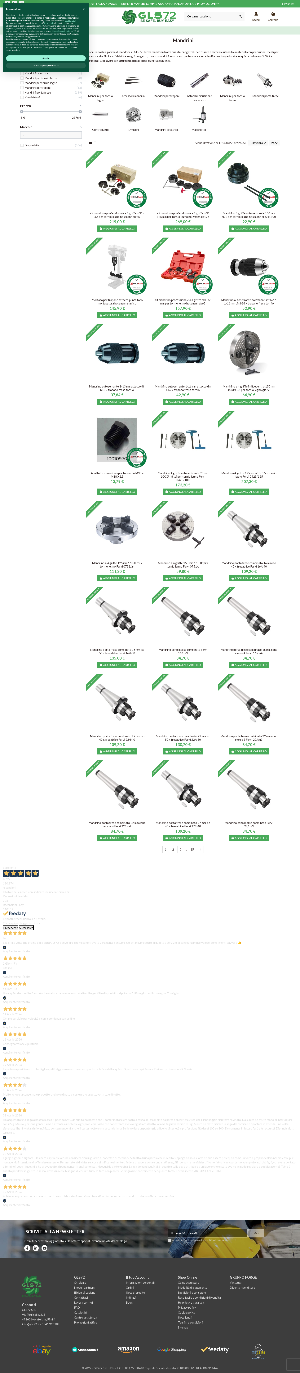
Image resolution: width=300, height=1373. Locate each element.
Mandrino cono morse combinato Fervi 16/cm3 (183, 651)
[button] (84, 1307)
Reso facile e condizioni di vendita (199, 1297)
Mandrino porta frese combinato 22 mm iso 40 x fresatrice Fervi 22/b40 (117, 737)
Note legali (185, 1317)
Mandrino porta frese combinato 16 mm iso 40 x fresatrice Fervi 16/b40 (249, 564)
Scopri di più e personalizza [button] (46, 1363)
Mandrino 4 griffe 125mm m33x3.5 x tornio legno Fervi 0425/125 (248, 474)
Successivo (26, 928)
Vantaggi (235, 1282)
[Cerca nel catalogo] (240, 16)
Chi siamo (80, 1282)
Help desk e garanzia (191, 1302)
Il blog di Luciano (84, 1292)
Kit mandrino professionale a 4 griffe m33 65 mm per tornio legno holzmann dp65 (182, 301)
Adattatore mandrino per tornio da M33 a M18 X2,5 (117, 474)
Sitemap (183, 1327)
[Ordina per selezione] (258, 143)
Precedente (10, 928)
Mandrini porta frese (265, 96)
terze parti (48, 1321)
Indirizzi (131, 1297)
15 (192, 849)
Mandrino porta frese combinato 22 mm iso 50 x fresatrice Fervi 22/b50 (183, 737)
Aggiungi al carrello (117, 228)
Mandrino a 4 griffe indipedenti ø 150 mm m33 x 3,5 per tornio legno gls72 (249, 388)
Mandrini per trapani (166, 96)
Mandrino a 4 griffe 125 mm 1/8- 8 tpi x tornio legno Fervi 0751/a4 (117, 564)
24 (274, 143)
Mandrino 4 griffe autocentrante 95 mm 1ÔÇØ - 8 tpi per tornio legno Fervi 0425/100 (183, 476)
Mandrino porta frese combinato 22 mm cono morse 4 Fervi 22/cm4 (117, 824)
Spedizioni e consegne (192, 1292)
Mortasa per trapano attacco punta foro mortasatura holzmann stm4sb (117, 301)
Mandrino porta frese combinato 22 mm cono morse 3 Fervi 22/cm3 (248, 737)
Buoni (129, 1302)
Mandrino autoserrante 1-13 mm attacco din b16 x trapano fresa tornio (117, 388)
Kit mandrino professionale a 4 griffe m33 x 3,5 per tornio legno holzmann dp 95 (117, 214)
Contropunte (100, 129)
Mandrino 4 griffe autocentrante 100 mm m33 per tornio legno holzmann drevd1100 (249, 214)
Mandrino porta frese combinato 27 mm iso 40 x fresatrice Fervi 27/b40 (183, 824)
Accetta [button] (45, 1356)
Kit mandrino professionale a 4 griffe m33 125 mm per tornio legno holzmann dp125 (183, 214)
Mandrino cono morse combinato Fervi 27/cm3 (248, 824)
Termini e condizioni (190, 1322)
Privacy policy (187, 1307)
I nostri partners (84, 1287)
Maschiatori (199, 129)
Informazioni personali (140, 1282)
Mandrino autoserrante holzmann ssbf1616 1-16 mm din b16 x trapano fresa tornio (248, 301)
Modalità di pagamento (192, 1287)
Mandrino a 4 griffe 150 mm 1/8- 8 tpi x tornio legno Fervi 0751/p (183, 564)
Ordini (130, 1287)
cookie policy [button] (70, 1318)
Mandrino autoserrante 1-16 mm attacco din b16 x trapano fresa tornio (183, 388)
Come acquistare (188, 1282)
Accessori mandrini (133, 96)
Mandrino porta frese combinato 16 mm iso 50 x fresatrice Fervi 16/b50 (117, 651)
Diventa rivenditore (242, 1287)
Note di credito (135, 1292)
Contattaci (81, 1297)
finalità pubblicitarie (61, 1329)
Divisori (133, 129)
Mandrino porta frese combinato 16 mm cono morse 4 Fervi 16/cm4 (248, 651)
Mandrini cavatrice (167, 129)
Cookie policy (186, 1312)
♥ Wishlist (288, 3)
